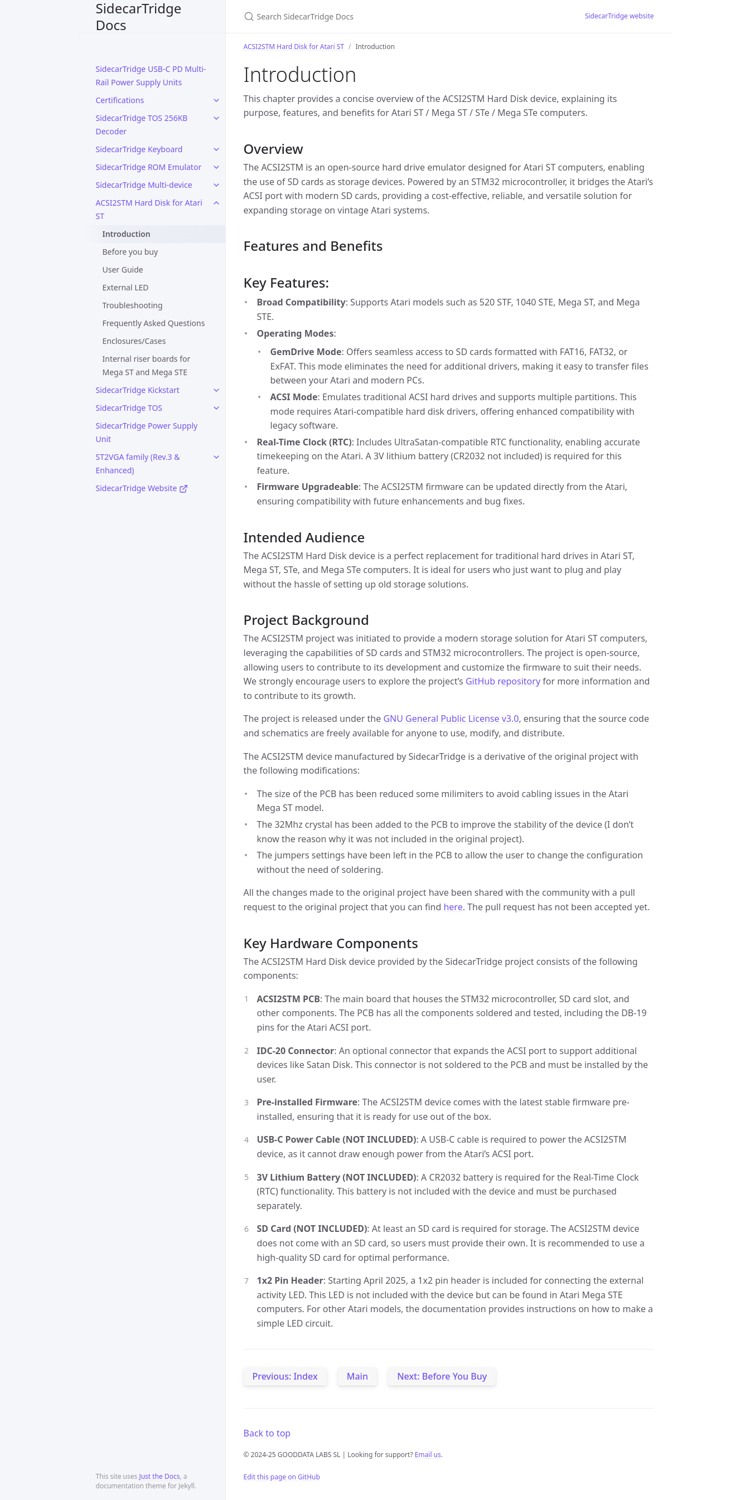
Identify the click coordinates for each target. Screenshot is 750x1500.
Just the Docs (159, 1476)
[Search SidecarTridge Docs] (375, 16)
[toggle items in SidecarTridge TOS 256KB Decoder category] (216, 118)
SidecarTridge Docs (139, 16)
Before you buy (130, 251)
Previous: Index (285, 1376)
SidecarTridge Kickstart (138, 390)
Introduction (127, 234)
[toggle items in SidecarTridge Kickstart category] (216, 390)
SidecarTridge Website (142, 488)
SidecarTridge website (619, 16)
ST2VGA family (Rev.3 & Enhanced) (138, 463)
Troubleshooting (133, 305)
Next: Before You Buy (442, 1376)
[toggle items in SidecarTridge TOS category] (216, 408)
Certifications (120, 100)
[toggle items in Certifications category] (216, 100)
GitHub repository (503, 681)
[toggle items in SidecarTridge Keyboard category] (216, 149)
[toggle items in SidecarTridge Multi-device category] (216, 185)
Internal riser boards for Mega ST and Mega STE (147, 365)
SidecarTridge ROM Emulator (149, 167)
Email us (428, 1454)
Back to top (267, 1433)
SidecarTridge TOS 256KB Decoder (142, 125)
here (452, 907)
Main (357, 1376)
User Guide (123, 269)
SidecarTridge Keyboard (139, 149)
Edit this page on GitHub (282, 1477)
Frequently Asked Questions (154, 323)
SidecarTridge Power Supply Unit (147, 432)
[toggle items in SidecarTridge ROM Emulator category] (216, 167)
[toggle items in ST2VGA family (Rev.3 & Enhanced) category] (216, 457)
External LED (126, 287)
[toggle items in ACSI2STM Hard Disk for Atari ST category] (216, 203)
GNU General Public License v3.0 (451, 718)
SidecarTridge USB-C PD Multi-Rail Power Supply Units (151, 76)
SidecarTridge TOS (129, 407)
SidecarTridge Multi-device (144, 184)
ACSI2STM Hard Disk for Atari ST (149, 209)
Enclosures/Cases (134, 341)
